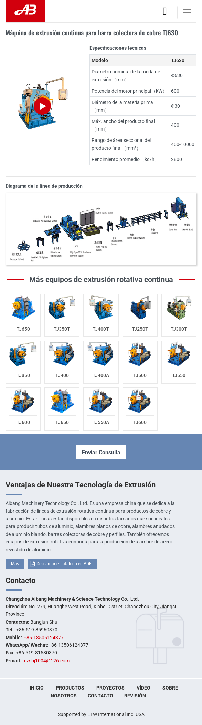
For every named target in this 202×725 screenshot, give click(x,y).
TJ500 (140, 375)
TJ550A (101, 422)
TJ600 (23, 422)
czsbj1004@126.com (47, 660)
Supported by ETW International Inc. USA (101, 714)
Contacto (20, 580)
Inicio (37, 688)
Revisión (135, 695)
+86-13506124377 (44, 637)
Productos (70, 688)
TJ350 (23, 375)
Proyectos (110, 688)
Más (15, 563)
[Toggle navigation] (186, 12)
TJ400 (62, 375)
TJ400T (101, 329)
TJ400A (101, 375)
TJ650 (23, 329)
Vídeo (143, 688)
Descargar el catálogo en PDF (64, 563)
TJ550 (178, 375)
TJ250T (140, 329)
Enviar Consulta (101, 452)
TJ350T (62, 329)
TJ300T (179, 329)
